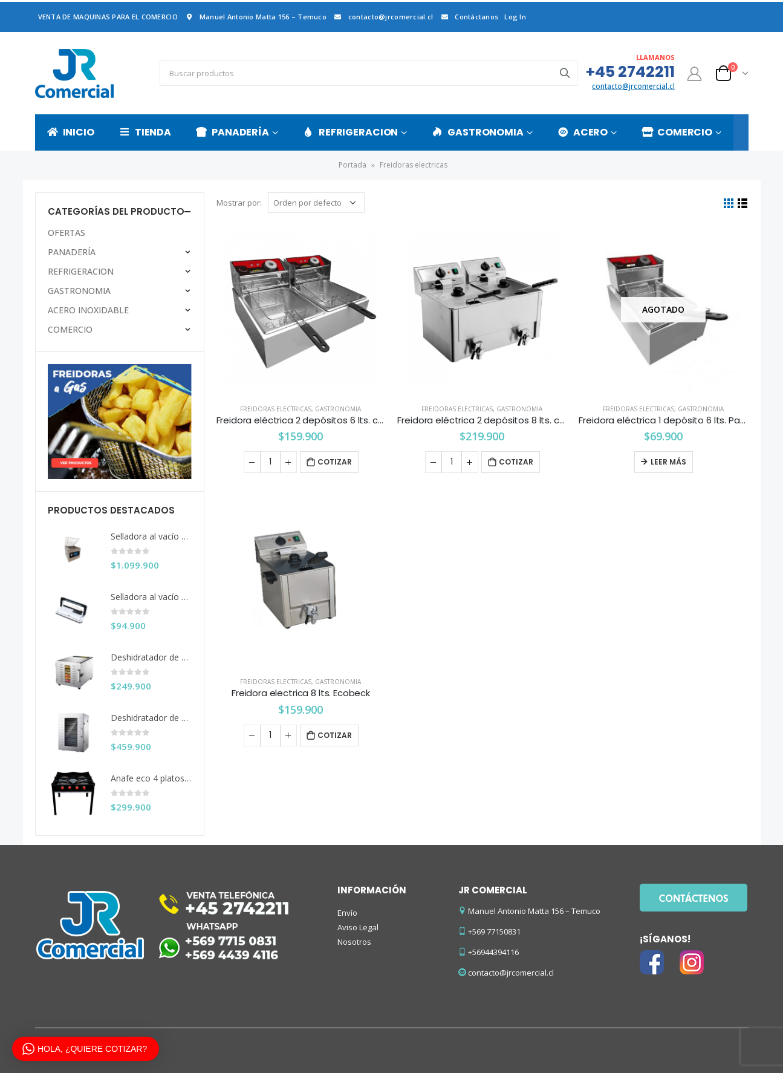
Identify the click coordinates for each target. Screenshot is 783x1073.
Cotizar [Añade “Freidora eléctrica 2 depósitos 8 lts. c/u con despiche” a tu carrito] (516, 462)
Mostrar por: (239, 202)
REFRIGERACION (350, 132)
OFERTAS (66, 232)
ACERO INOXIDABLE (88, 310)
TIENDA (145, 132)
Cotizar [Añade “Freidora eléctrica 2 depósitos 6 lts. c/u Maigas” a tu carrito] (334, 462)
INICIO (70, 132)
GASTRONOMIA (478, 132)
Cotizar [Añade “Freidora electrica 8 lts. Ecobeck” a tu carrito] (334, 735)
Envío (347, 912)
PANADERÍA (232, 132)
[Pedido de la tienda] (316, 202)
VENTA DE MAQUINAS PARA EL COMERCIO (108, 16)
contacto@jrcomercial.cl (383, 16)
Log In (515, 16)
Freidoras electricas (275, 409)
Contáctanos (468, 16)
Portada (352, 165)
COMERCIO (677, 132)
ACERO (582, 132)
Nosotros (354, 941)
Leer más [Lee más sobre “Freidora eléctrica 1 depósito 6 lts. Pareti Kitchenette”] (668, 462)
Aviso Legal (358, 927)
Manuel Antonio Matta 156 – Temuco (255, 16)
